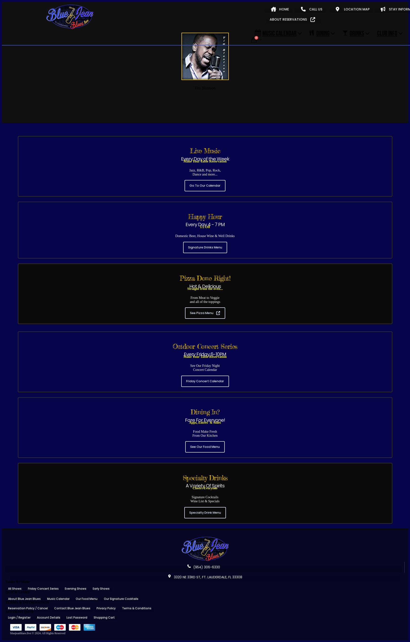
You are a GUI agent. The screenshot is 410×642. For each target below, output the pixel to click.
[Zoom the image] (205, 538)
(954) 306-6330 (203, 567)
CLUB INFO (387, 33)
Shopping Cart (104, 617)
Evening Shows (75, 589)
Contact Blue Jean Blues (72, 608)
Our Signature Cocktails (121, 599)
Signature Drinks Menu (205, 247)
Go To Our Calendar (205, 186)
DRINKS (353, 33)
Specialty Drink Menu (205, 513)
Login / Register (19, 617)
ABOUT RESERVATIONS (292, 19)
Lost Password (76, 617)
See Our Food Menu (205, 447)
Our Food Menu (86, 599)
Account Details (48, 617)
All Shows (15, 589)
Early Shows (101, 589)
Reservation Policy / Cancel (28, 608)
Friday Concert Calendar (205, 381)
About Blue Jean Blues (24, 599)
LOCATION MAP (353, 9)
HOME (280, 9)
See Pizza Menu (205, 313)
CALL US (311, 9)
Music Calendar (275, 33)
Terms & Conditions (136, 608)
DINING (319, 33)
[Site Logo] (69, 17)
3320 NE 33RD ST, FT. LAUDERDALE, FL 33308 (205, 577)
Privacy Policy (106, 608)
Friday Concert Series (43, 589)
